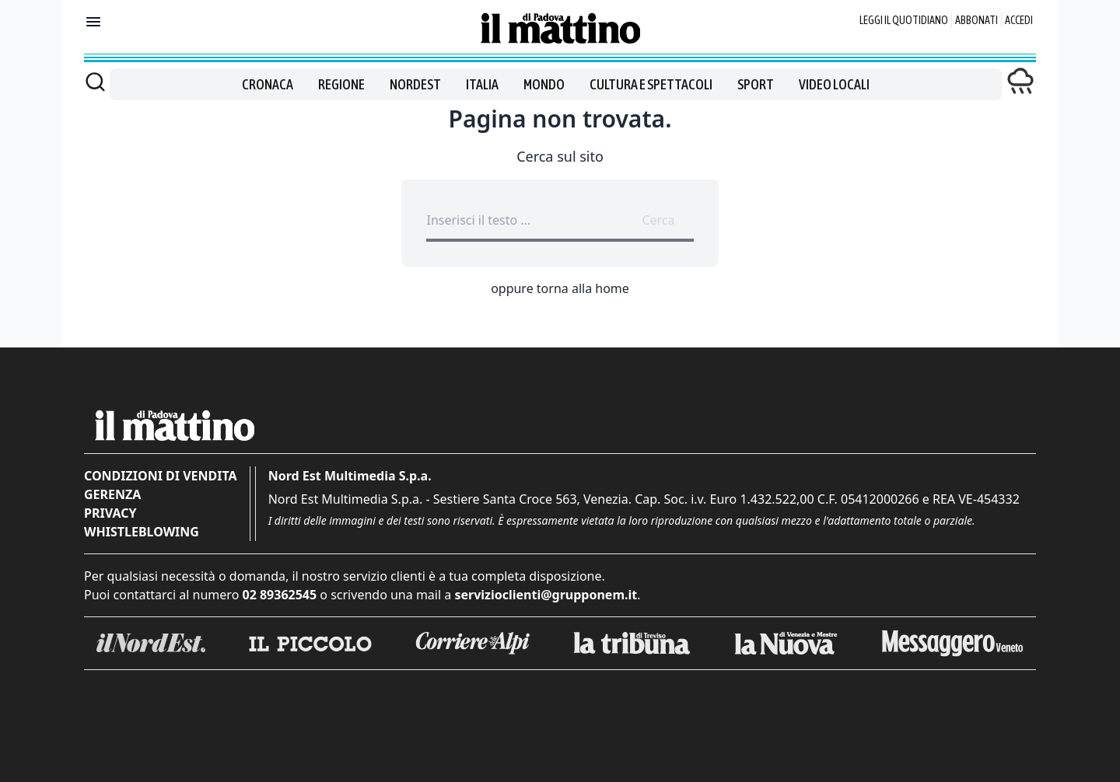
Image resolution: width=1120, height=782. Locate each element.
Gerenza (112, 494)
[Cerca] (95, 81)
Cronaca (267, 84)
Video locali (834, 84)
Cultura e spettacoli (651, 84)
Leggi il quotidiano (903, 20)
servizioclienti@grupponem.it (545, 594)
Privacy (110, 513)
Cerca (658, 220)
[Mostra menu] (93, 21)
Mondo (544, 84)
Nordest (415, 84)
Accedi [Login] (1019, 20)
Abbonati (976, 20)
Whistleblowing (141, 531)
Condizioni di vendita (160, 475)
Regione (341, 84)
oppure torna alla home (560, 288)
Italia (482, 84)
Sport (755, 84)
